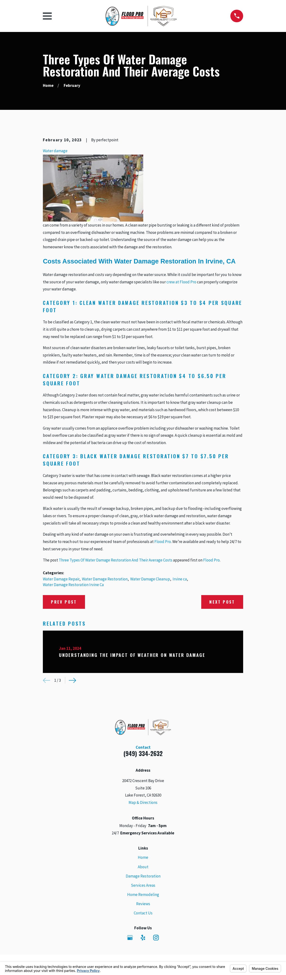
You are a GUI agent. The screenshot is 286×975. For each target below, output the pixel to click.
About (143, 866)
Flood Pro (162, 541)
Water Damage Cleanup (150, 579)
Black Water (98, 456)
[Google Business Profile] (130, 937)
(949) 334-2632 (143, 753)
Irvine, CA (221, 261)
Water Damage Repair (61, 579)
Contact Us (143, 913)
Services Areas (143, 885)
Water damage (55, 150)
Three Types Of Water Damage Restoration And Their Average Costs (115, 560)
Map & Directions (143, 802)
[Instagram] (156, 937)
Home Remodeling (143, 894)
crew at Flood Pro (181, 282)
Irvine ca (180, 579)
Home (143, 857)
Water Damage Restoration (105, 579)
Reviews (143, 903)
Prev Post (64, 602)
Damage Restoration (143, 876)
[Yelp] (143, 937)
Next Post (222, 602)
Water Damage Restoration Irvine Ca (73, 584)
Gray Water (97, 375)
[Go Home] (48, 85)
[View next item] (72, 680)
